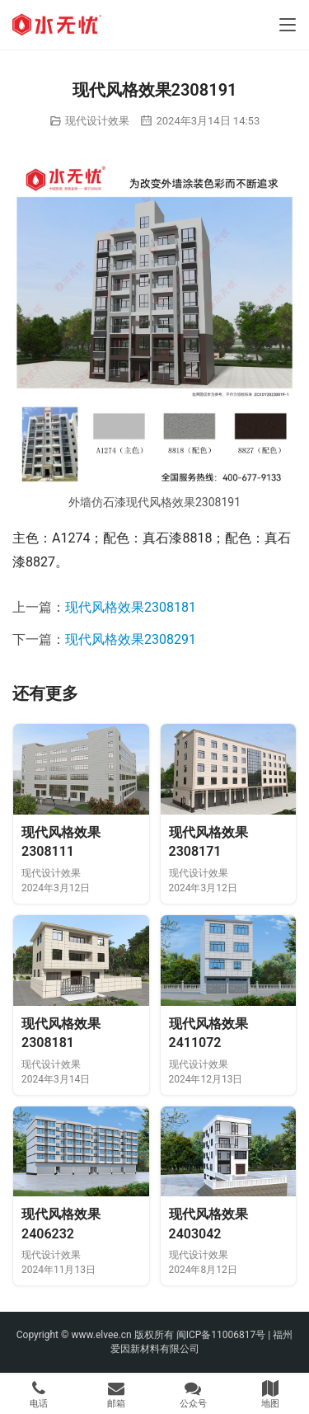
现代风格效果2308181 (130, 607)
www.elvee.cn (101, 1335)
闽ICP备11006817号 (221, 1335)
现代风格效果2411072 (208, 1033)
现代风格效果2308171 (208, 842)
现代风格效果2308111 (61, 842)
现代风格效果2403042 (208, 1224)
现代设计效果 (97, 121)
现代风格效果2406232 (61, 1224)
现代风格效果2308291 (130, 639)
